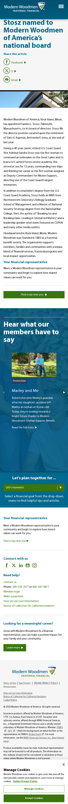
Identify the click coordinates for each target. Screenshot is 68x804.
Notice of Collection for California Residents (24, 696)
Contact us (10, 582)
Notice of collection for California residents (28, 606)
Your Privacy (24, 683)
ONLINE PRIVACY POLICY (46, 683)
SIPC (10, 731)
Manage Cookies (9, 687)
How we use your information (21, 601)
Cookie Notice (10, 700)
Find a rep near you (34, 294)
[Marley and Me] (34, 402)
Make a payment (13, 596)
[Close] (64, 764)
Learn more (14, 647)
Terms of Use (9, 683)
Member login (11, 591)
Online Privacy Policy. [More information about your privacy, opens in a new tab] (25, 781)
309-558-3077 (20, 587)
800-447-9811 (40, 587)
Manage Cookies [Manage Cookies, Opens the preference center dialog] (34, 789)
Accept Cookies (34, 798)
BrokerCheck (35, 734)
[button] (61, 6)
